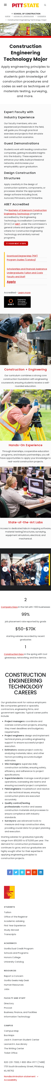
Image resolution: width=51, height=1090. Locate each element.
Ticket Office (10, 1052)
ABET (17, 224)
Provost (8, 1007)
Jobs (6, 989)
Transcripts (10, 934)
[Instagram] (34, 872)
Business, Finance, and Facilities (20, 1012)
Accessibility (10, 1079)
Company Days (9, 607)
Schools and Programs (16, 953)
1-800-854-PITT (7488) (32, 1062)
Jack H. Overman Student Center (21, 1039)
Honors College (12, 957)
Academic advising (14, 921)
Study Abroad (11, 929)
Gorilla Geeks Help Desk (16, 980)
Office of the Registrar (16, 916)
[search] (45, 5)
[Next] (46, 569)
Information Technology (17, 1016)
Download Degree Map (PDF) (22, 255)
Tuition (7, 912)
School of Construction (25, 14)
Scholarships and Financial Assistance (27, 268)
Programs (41, 16)
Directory (9, 1003)
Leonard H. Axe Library (15, 1044)
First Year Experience (15, 925)
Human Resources (13, 984)
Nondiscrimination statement (21, 1076)
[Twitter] (16, 872)
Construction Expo (14, 654)
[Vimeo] (22, 872)
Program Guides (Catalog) (21, 259)
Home (7, 16)
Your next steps (16, 243)
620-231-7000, (11, 1062)
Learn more (24, 292)
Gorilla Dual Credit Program (19, 948)
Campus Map (11, 1030)
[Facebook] (10, 872)
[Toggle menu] (5, 5)
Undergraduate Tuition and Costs (25, 272)
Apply (11, 282)
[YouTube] (28, 872)
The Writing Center (14, 1048)
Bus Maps (9, 1035)
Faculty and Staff (16, 276)
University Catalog (14, 961)
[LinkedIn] (40, 872)
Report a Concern (13, 976)
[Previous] (5, 569)
